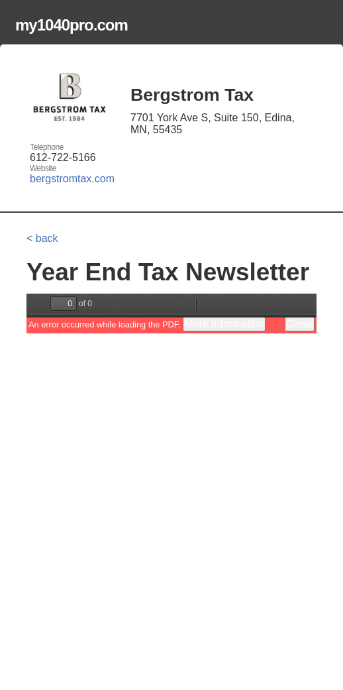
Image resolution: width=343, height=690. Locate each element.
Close (299, 323)
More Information (224, 323)
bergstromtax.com (72, 178)
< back (42, 238)
